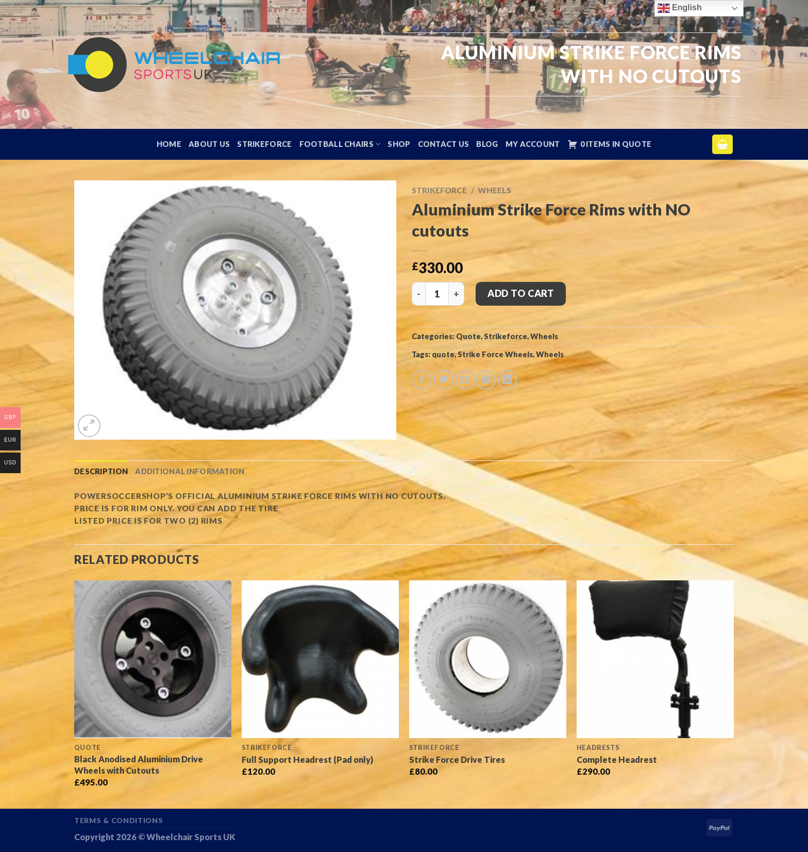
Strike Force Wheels (495, 354)
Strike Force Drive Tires (457, 759)
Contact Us (443, 144)
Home (169, 144)
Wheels (494, 190)
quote (443, 354)
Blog (487, 144)
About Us (209, 144)
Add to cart (520, 293)
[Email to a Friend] (465, 380)
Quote (468, 336)
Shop (399, 144)
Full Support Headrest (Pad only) (307, 759)
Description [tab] (101, 471)
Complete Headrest (617, 759)
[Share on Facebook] (422, 380)
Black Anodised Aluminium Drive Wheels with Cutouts (138, 764)
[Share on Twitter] (443, 380)
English (680, 8)
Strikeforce (264, 144)
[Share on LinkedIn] (507, 380)
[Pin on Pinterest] (486, 380)
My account (533, 144)
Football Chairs (340, 144)
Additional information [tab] (189, 471)
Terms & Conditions (118, 820)
